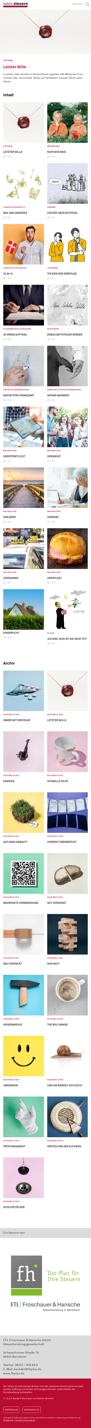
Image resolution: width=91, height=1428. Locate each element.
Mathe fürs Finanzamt (18, 395)
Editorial (8, 61)
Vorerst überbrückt (62, 842)
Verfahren (10, 578)
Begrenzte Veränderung (20, 903)
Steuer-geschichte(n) (62, 213)
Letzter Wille (14, 67)
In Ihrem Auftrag (15, 334)
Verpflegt (54, 578)
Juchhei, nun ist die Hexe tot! (67, 639)
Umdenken (10, 1085)
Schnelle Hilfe (57, 781)
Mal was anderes (15, 213)
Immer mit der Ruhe (16, 720)
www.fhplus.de (13, 1373)
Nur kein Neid (56, 152)
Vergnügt (54, 456)
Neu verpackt (12, 963)
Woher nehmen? (58, 395)
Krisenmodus (12, 1024)
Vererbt (53, 517)
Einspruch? (11, 633)
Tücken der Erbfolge (62, 273)
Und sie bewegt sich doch (64, 1085)
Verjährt (9, 517)
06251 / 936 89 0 (26, 1365)
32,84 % (8, 273)
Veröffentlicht (14, 456)
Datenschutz (31, 1410)
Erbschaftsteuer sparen (64, 334)
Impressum (11, 1410)
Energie (8, 781)
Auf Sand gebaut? (15, 842)
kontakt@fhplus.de (27, 1369)
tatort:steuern (15, 4)
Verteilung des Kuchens (64, 1146)
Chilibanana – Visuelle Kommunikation (19, 1420)
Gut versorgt (56, 903)
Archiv (77, 4)
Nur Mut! (53, 963)
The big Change (57, 1024)
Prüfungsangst (14, 1146)
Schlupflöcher (14, 1207)
